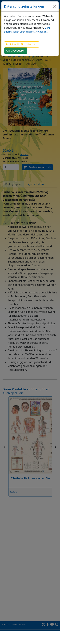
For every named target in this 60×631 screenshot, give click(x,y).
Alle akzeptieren (15, 50)
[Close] (54, 6)
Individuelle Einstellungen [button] (21, 44)
